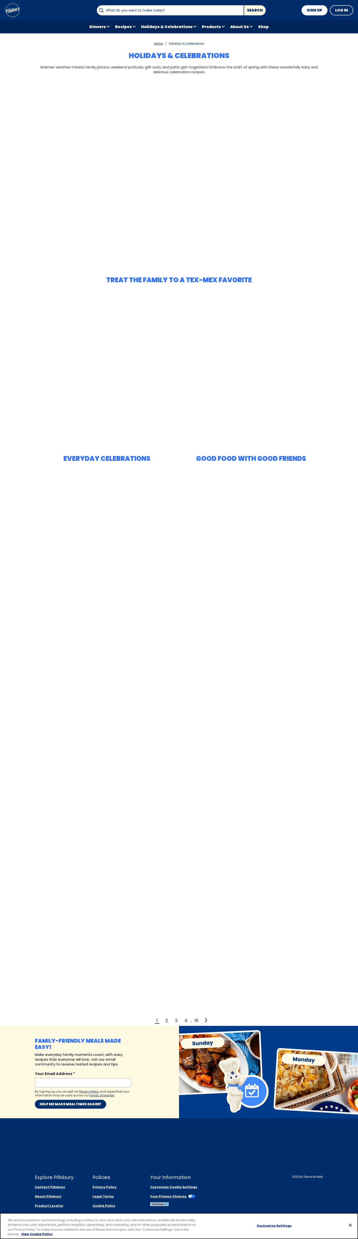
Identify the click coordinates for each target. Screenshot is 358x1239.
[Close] (350, 1225)
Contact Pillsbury (50, 1187)
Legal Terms (103, 1196)
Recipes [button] (123, 27)
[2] (206, 1020)
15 (196, 1020)
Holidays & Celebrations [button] (167, 27)
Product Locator (49, 1205)
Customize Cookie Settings (173, 1187)
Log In (341, 10)
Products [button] (211, 27)
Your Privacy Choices (172, 1196)
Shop (263, 27)
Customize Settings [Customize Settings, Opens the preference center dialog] (274, 1225)
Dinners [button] (97, 27)
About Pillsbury (48, 1196)
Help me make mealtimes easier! (70, 1104)
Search (255, 10)
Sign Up (314, 10)
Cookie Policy (104, 1205)
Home (158, 44)
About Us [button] (239, 27)
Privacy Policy (105, 1187)
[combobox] (170, 10)
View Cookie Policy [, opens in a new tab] (37, 1234)
